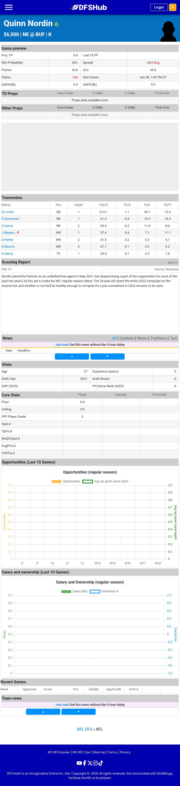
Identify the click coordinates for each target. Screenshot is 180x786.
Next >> (173, 262)
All (114, 338)
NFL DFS (84, 729)
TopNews (158, 338)
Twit (173, 338)
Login (159, 7)
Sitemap (99, 752)
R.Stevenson (10, 219)
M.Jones (8, 212)
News (142, 338)
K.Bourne (8, 246)
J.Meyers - (10, 232)
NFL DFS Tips (81, 752)
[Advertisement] (90, 157)
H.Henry (7, 253)
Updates (127, 338)
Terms (112, 752)
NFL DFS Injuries (59, 752)
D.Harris (7, 226)
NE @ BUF (34, 34)
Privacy (125, 752)
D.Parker (8, 240)
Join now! (62, 344)
